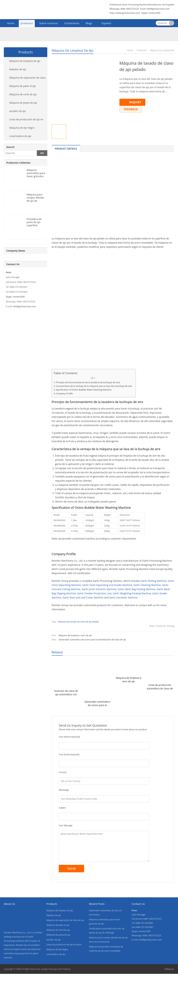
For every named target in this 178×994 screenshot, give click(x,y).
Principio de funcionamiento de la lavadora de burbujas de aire (88, 382)
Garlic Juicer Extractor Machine (99, 589)
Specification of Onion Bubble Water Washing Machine (83, 389)
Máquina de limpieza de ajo (72, 50)
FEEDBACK (131, 109)
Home (10, 23)
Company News (15, 250)
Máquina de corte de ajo (23, 94)
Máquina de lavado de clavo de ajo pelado (78, 621)
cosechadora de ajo (20, 136)
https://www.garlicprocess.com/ (125, 12)
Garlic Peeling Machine (153, 580)
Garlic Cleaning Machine (147, 585)
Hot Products (64, 969)
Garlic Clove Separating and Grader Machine (107, 585)
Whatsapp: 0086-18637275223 (124, 8)
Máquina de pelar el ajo (22, 86)
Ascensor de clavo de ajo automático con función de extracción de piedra (66, 692)
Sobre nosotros (48, 23)
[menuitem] (105, 23)
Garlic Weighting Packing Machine (132, 593)
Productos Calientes (18, 162)
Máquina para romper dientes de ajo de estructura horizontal (35, 201)
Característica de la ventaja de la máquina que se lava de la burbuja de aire (94, 386)
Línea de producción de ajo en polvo (23, 121)
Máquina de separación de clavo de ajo (25, 79)
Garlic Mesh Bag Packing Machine (136, 589)
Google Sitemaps (49, 969)
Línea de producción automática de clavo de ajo (160, 686)
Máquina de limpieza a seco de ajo (75, 635)
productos (27, 23)
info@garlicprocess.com (157, 8)
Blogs (89, 23)
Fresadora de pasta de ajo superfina (34, 222)
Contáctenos (71, 23)
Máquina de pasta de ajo (23, 102)
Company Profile (64, 393)
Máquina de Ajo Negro (22, 127)
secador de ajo (17, 111)
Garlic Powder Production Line (94, 593)
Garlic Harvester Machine (123, 597)
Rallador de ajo (17, 69)
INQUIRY (135, 102)
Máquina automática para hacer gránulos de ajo (36, 174)
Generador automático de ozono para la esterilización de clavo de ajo (92, 639)
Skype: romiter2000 (150, 12)
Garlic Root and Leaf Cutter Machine (83, 597)
